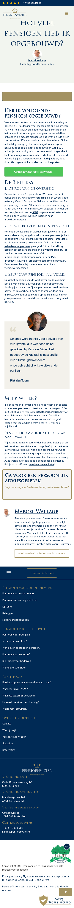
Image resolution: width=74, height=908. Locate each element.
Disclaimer (8, 879)
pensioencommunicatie (41, 464)
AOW (42, 194)
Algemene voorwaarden (36, 876)
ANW (35, 212)
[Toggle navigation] (66, 13)
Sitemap (55, 876)
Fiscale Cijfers (41, 879)
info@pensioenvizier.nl (49, 412)
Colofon (65, 876)
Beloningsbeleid (24, 879)
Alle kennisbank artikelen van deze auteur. (41, 553)
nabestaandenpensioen (17, 246)
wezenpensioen (53, 249)
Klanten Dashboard (42, 573)
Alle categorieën (37, 96)
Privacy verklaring (12, 876)
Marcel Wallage (37, 60)
